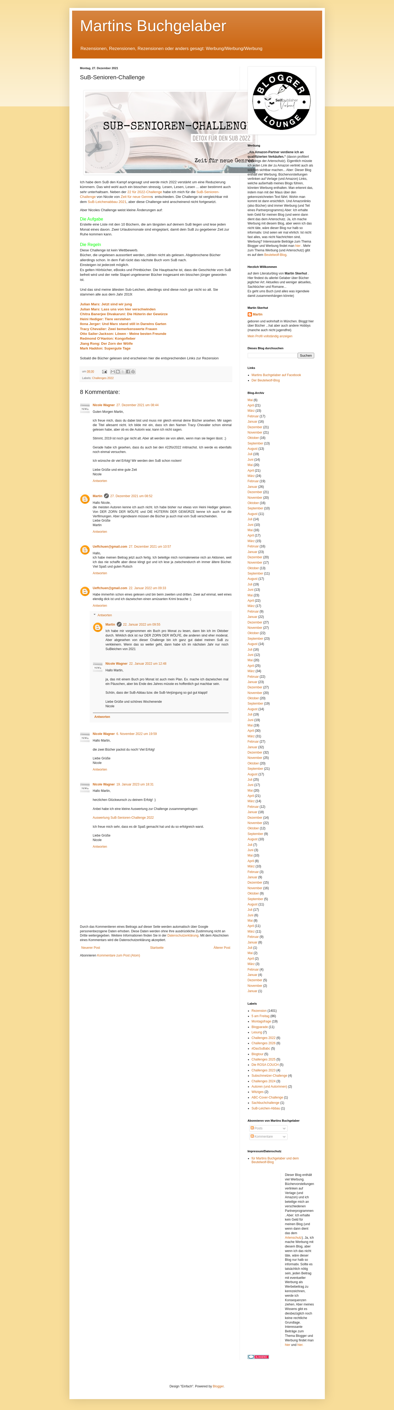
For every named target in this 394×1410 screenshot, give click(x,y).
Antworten (100, 481)
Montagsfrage (261, 1021)
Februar (253, 416)
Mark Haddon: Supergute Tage (105, 348)
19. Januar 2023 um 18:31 (135, 784)
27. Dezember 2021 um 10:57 (150, 546)
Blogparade (260, 1027)
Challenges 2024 (264, 1081)
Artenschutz (293, 1238)
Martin (97, 496)
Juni (251, 459)
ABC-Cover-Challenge (267, 1097)
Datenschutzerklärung (182, 935)
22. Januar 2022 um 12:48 (147, 664)
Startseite (157, 948)
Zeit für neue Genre (136, 197)
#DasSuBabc (261, 1048)
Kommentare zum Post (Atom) (118, 955)
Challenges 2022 (103, 378)
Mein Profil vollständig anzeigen (270, 336)
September (255, 443)
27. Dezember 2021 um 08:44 (137, 405)
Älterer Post (222, 948)
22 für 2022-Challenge (144, 192)
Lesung (257, 1032)
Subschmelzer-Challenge (269, 1076)
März (251, 411)
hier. (300, 1345)
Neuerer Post (90, 948)
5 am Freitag (260, 1016)
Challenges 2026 (264, 1043)
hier (298, 246)
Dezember (255, 427)
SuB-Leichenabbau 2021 (107, 202)
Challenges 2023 (264, 1070)
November (255, 432)
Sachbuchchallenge (266, 1103)
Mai (250, 400)
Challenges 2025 (264, 1059)
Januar (253, 421)
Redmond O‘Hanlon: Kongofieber (108, 338)
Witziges (258, 1092)
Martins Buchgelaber (153, 26)
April (251, 405)
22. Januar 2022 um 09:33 (147, 588)
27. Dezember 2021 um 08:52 (131, 496)
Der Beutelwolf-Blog (266, 380)
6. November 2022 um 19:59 (136, 734)
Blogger (218, 1386)
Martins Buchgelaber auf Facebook (276, 375)
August (253, 449)
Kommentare (262, 1136)
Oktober (253, 438)
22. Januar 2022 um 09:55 (141, 624)
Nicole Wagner (104, 405)
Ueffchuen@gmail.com (110, 546)
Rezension (259, 1011)
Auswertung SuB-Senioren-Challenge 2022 (123, 818)
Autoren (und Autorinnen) (269, 1086)
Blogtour (258, 1054)
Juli (250, 454)
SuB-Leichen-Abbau (266, 1108)
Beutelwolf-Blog (275, 255)
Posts (257, 1128)
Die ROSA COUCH (265, 1065)
